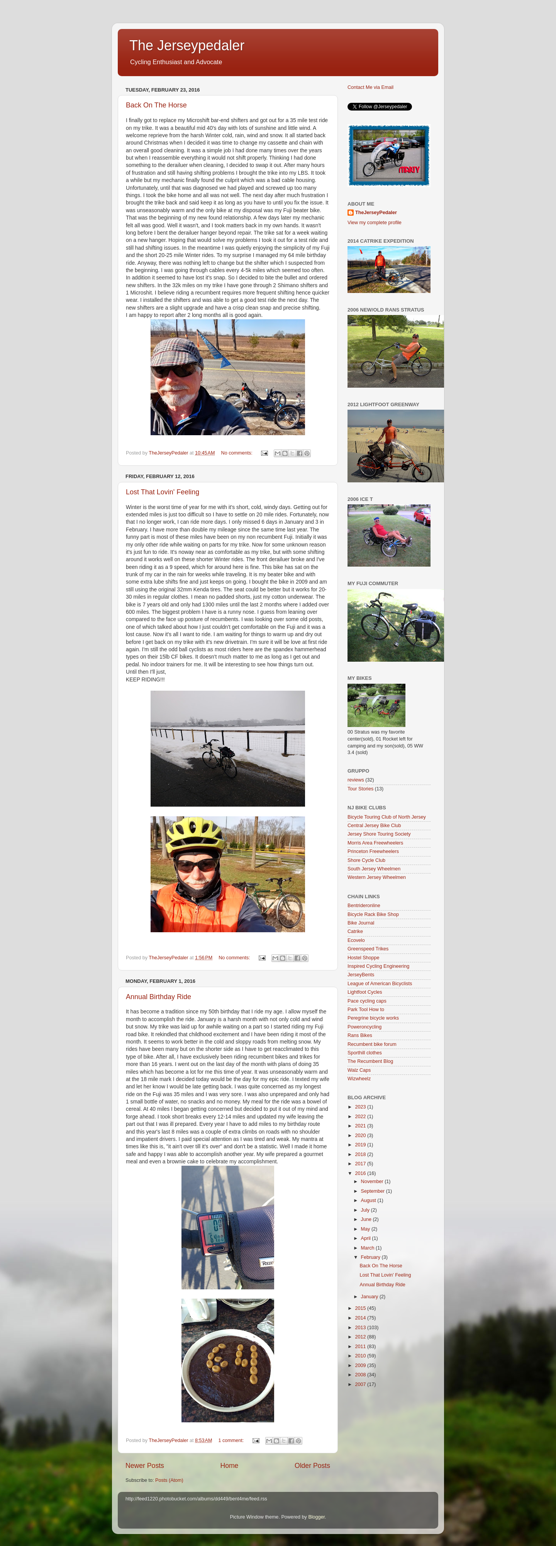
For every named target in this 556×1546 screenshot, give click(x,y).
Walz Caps (359, 1070)
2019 (361, 1145)
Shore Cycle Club (366, 860)
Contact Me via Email (370, 87)
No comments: (237, 453)
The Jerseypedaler (186, 45)
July (366, 1210)
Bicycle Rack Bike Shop (373, 914)
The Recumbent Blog (370, 1061)
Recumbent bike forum (372, 1044)
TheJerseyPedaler (376, 212)
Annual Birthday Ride (158, 997)
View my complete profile (375, 222)
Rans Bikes (360, 1035)
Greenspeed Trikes (368, 949)
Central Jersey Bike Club (374, 825)
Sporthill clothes (365, 1053)
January (370, 1296)
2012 (361, 1337)
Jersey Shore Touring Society (379, 834)
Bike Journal (361, 923)
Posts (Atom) (169, 1480)
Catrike (355, 931)
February (371, 1257)
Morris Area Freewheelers (375, 843)
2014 (361, 1318)
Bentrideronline (364, 905)
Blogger (316, 1517)
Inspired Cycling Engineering (378, 966)
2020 (361, 1135)
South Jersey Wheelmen (374, 869)
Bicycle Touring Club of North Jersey (387, 817)
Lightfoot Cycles (365, 992)
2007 (361, 1384)
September (373, 1191)
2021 (361, 1126)
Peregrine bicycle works (373, 1018)
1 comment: (232, 1440)
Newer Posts (144, 1465)
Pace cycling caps (367, 1001)
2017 (361, 1163)
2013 (361, 1327)
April (366, 1238)
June (367, 1219)
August (369, 1200)
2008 (361, 1374)
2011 (361, 1346)
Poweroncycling (364, 1027)
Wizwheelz (359, 1078)
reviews (356, 780)
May (366, 1229)
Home (229, 1465)
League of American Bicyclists (380, 983)
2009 (361, 1365)
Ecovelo (356, 940)
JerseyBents (361, 974)
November (373, 1181)
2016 (361, 1173)
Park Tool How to (366, 1009)
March (368, 1248)
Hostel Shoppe (364, 957)
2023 (361, 1107)
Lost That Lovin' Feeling (162, 492)
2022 (361, 1116)
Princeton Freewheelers (373, 851)
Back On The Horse (156, 105)
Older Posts (312, 1465)
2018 (361, 1154)
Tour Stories (360, 789)
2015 (361, 1308)
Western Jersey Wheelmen (377, 877)
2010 (361, 1356)
